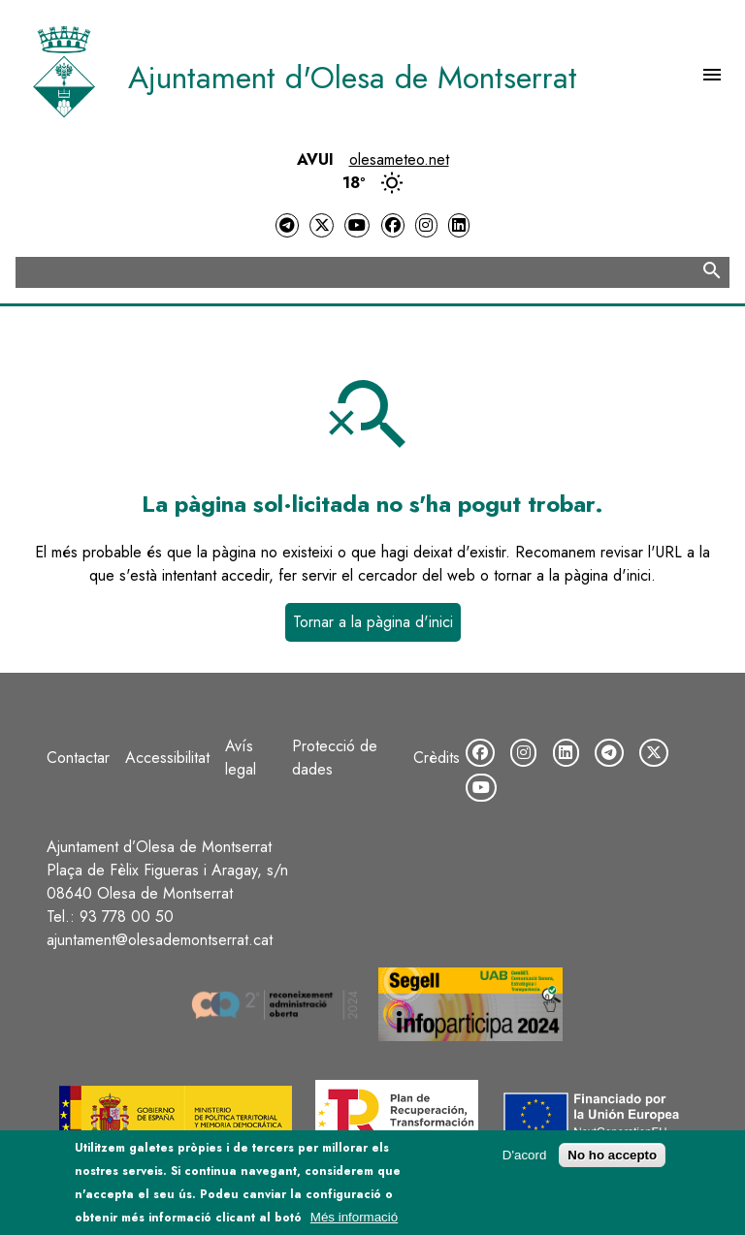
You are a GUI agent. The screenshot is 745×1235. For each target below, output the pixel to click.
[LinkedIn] (459, 225)
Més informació (354, 1222)
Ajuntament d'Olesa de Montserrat (352, 77)
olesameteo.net (399, 159)
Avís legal (240, 757)
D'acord (524, 1160)
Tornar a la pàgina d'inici (373, 622)
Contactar (78, 757)
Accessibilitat (167, 757)
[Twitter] (321, 225)
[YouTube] (357, 225)
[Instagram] (426, 225)
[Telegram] (287, 225)
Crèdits (436, 757)
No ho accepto (612, 1160)
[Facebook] (393, 225)
